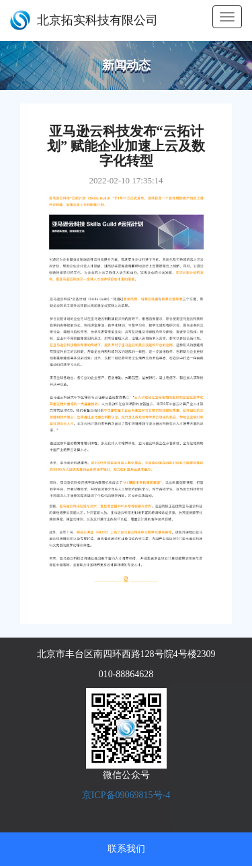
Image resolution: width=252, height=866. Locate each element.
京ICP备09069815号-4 (126, 795)
